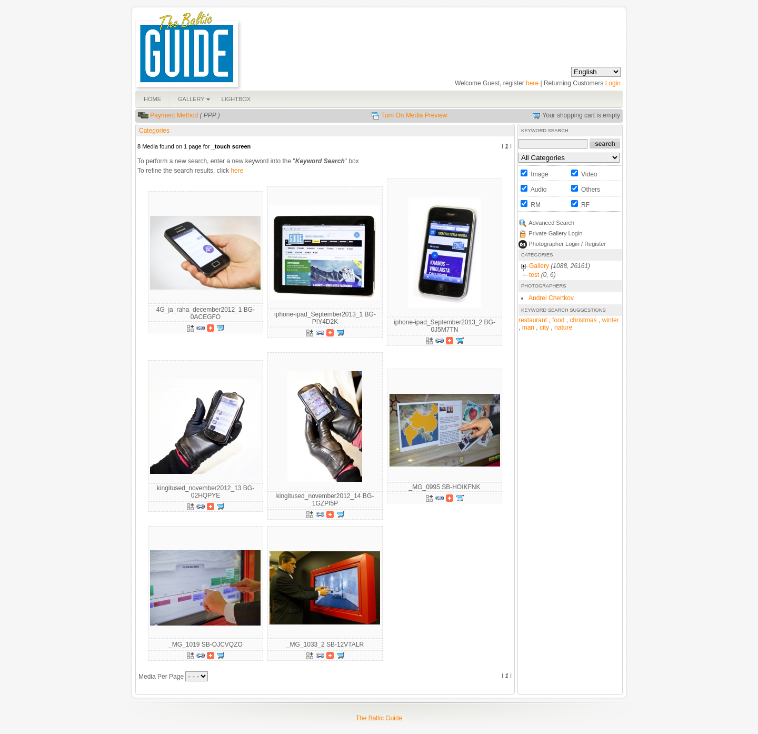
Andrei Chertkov (551, 298)
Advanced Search (551, 223)
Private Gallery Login (555, 233)
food (558, 320)
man (528, 327)
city (544, 327)
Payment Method (174, 115)
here (532, 83)
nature (563, 327)
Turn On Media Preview (414, 115)
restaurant (532, 320)
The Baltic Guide (379, 718)
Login (613, 83)
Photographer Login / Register (567, 244)
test (534, 275)
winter (610, 320)
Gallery (539, 266)
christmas (583, 320)
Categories (154, 130)
